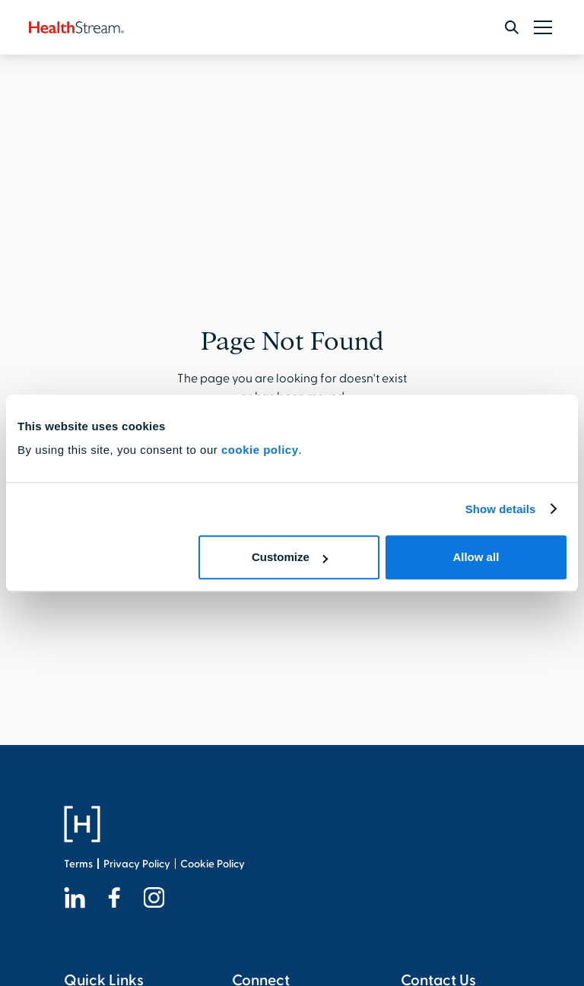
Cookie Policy (212, 864)
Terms (78, 864)
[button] (540, 27)
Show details (500, 509)
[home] (76, 27)
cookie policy (260, 449)
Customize (290, 556)
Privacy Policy (136, 864)
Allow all (475, 556)
